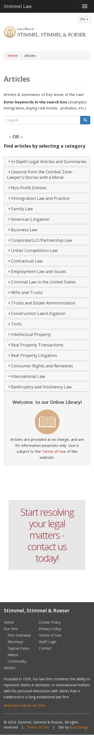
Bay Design (79, 727)
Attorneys (15, 641)
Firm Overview (19, 635)
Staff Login (47, 641)
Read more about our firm (24, 705)
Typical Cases (19, 648)
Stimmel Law (18, 6)
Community (17, 661)
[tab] (47, 161)
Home (13, 55)
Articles (10, 667)
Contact (45, 648)
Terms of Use (54, 451)
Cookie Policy (50, 622)
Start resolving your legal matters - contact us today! (47, 534)
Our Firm (11, 628)
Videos (13, 654)
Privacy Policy (50, 628)
